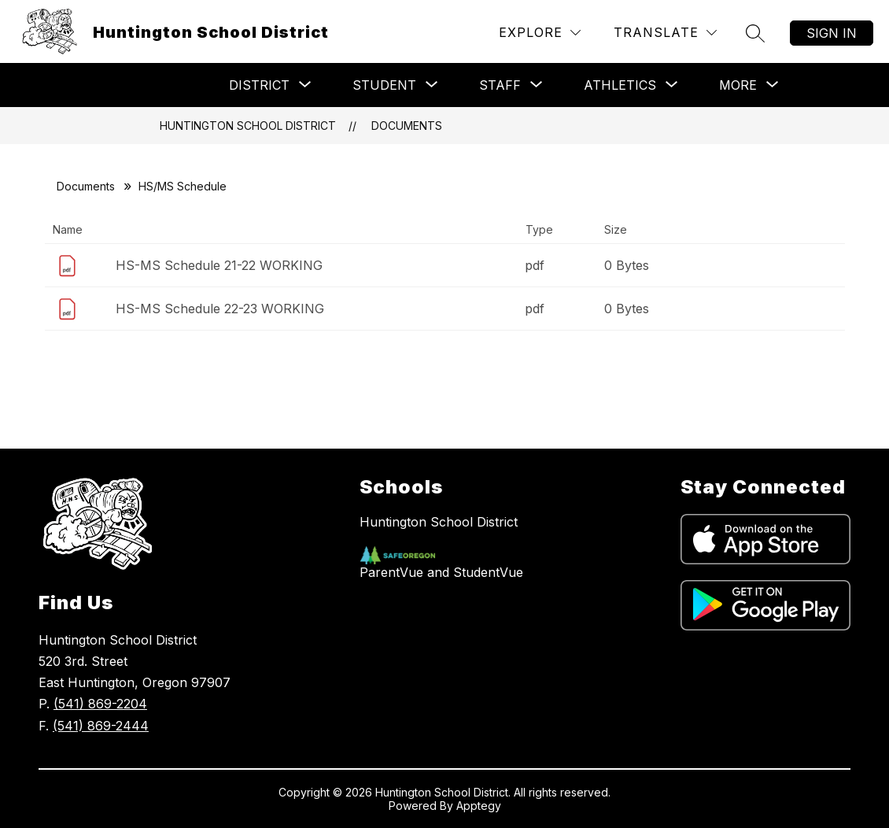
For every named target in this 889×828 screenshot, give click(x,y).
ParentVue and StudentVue (441, 572)
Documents (406, 125)
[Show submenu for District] (259, 85)
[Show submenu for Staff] (500, 85)
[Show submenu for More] (738, 85)
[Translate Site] (665, 33)
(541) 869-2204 (100, 704)
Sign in (831, 33)
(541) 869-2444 (101, 726)
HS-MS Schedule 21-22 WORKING (219, 265)
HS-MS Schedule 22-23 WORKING (220, 308)
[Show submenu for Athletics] (620, 85)
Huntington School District (248, 125)
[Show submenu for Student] (384, 85)
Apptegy (478, 805)
